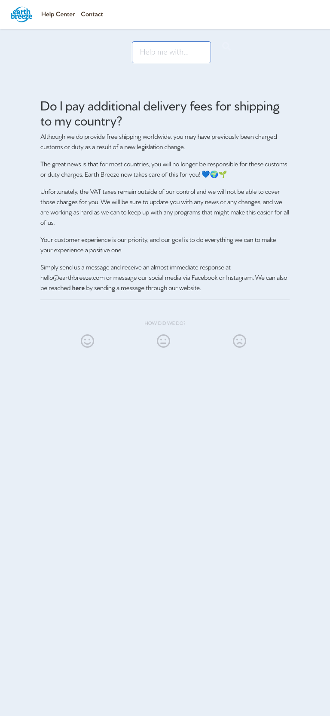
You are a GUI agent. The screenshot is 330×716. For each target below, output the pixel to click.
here (78, 287)
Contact (92, 13)
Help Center (58, 13)
